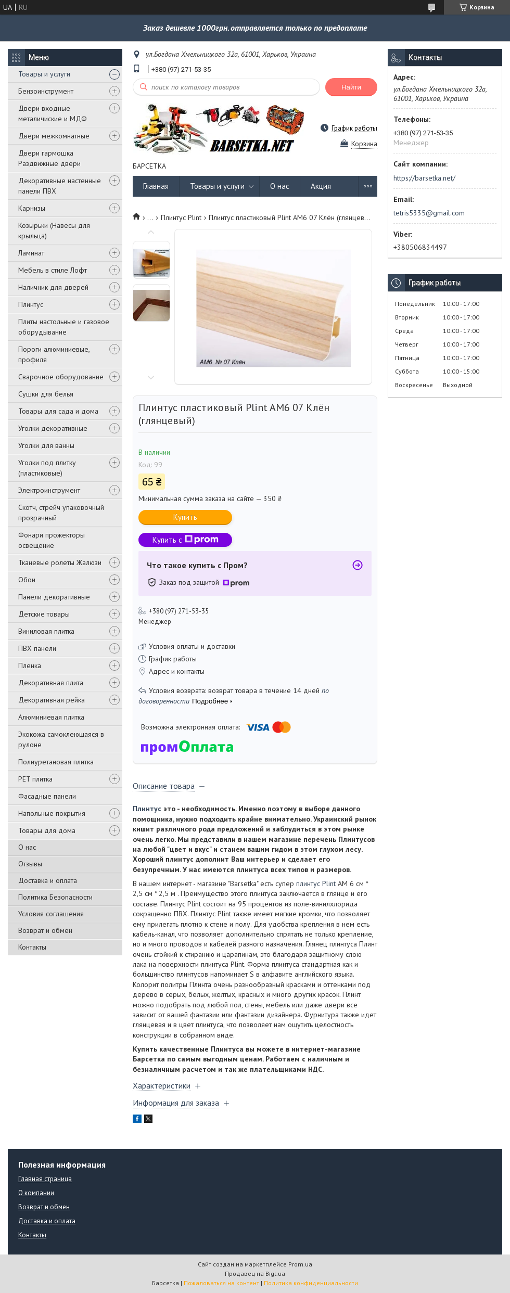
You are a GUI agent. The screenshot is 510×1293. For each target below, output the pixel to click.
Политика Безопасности (55, 897)
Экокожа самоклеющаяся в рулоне (61, 739)
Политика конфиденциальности (311, 1283)
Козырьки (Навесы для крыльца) (54, 230)
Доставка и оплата (47, 880)
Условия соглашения (51, 913)
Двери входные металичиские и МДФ (52, 113)
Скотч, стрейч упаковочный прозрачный (61, 512)
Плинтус (30, 304)
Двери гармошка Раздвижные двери (49, 158)
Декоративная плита (50, 682)
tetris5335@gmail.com (429, 212)
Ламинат (31, 253)
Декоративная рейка (51, 700)
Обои (26, 579)
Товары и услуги (44, 74)
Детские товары (44, 614)
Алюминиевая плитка (51, 717)
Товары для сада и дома (58, 411)
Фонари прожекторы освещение (51, 540)
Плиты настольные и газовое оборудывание (63, 327)
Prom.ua (300, 1264)
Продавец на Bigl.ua (255, 1273)
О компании (36, 1192)
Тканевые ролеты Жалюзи (59, 562)
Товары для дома (46, 830)
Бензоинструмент (45, 91)
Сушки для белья (45, 394)
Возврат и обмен (45, 930)
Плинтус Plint (181, 217)
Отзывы (30, 863)
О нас (27, 847)
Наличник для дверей (53, 287)
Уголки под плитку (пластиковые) (47, 468)
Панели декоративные (54, 596)
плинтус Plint (316, 883)
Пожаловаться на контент (221, 1283)
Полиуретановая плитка (56, 761)
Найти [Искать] (351, 87)
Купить (185, 517)
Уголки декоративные (52, 428)
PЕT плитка (35, 779)
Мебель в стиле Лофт (52, 270)
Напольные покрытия (51, 813)
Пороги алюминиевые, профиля (54, 354)
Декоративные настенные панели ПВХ (59, 186)
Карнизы (31, 208)
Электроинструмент (49, 490)
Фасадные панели (47, 796)
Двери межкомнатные (54, 135)
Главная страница (45, 1178)
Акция (321, 186)
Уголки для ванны (46, 445)
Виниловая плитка (46, 631)
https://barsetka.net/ (424, 178)
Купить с (185, 540)
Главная (156, 186)
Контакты (32, 947)
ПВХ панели (37, 648)
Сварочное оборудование (61, 376)
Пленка (29, 665)
